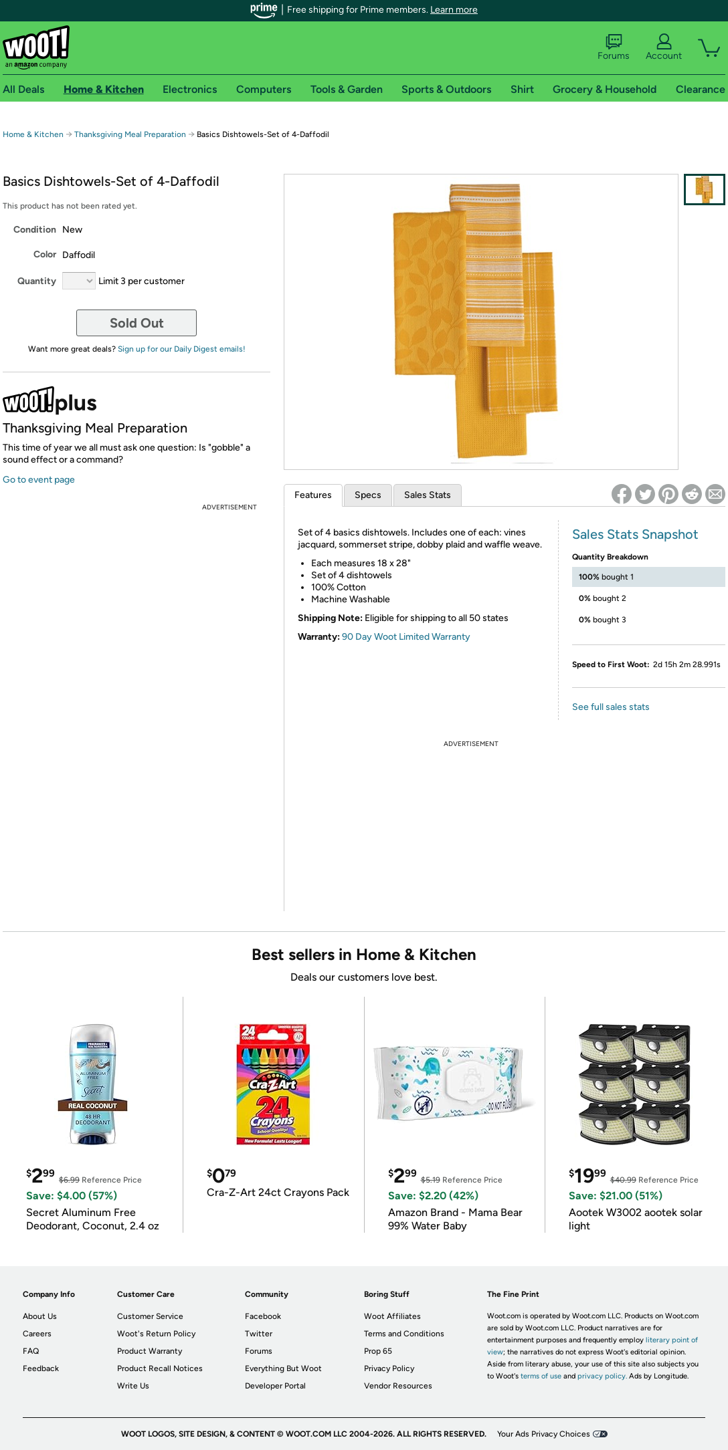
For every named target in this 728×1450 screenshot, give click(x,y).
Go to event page (39, 479)
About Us (40, 1316)
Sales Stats (427, 495)
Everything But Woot (283, 1368)
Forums (614, 47)
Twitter (258, 1333)
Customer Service (150, 1316)
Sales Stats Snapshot (635, 534)
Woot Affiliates (392, 1316)
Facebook (263, 1316)
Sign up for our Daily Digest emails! (182, 349)
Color (44, 254)
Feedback (41, 1368)
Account (664, 47)
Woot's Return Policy (156, 1333)
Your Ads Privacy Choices (543, 1434)
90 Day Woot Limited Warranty (406, 636)
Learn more (454, 9)
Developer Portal (275, 1386)
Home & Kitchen (33, 134)
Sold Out (137, 323)
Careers (37, 1333)
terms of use (541, 1376)
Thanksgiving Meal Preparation (130, 134)
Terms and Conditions (404, 1333)
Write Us (133, 1386)
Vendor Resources (398, 1386)
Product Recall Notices (160, 1368)
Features (313, 495)
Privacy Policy (389, 1368)
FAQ (31, 1351)
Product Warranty (149, 1351)
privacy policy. (602, 1376)
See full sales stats (611, 707)
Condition (34, 229)
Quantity (36, 281)
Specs (368, 495)
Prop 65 (378, 1351)
